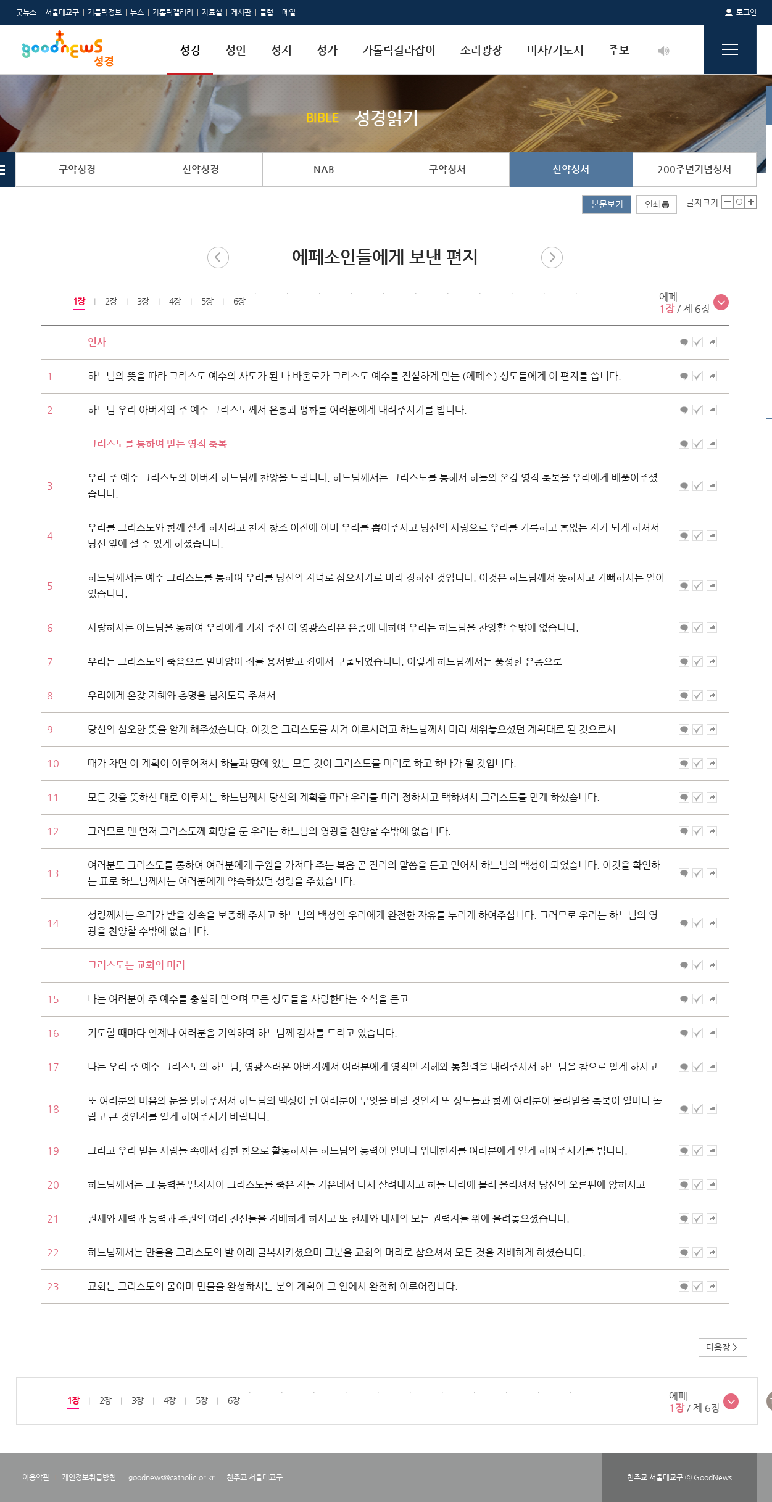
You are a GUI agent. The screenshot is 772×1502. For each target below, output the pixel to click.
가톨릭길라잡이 (399, 49)
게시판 (241, 12)
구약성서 (447, 169)
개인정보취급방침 (89, 1477)
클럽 (266, 12)
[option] (78, 301)
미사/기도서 (555, 49)
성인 (235, 49)
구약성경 (77, 169)
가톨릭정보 (105, 12)
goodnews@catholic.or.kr (171, 1477)
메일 (289, 12)
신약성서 (570, 169)
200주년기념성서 (694, 169)
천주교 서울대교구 (254, 1477)
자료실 (212, 12)
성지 (281, 49)
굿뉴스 (26, 12)
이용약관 (35, 1477)
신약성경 (200, 169)
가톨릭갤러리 (172, 12)
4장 (174, 301)
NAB (323, 169)
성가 (327, 49)
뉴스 (137, 12)
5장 (206, 301)
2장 (110, 301)
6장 (238, 301)
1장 (78, 301)
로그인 (746, 12)
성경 (190, 49)
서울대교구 (62, 12)
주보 (618, 49)
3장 (142, 301)
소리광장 (481, 49)
